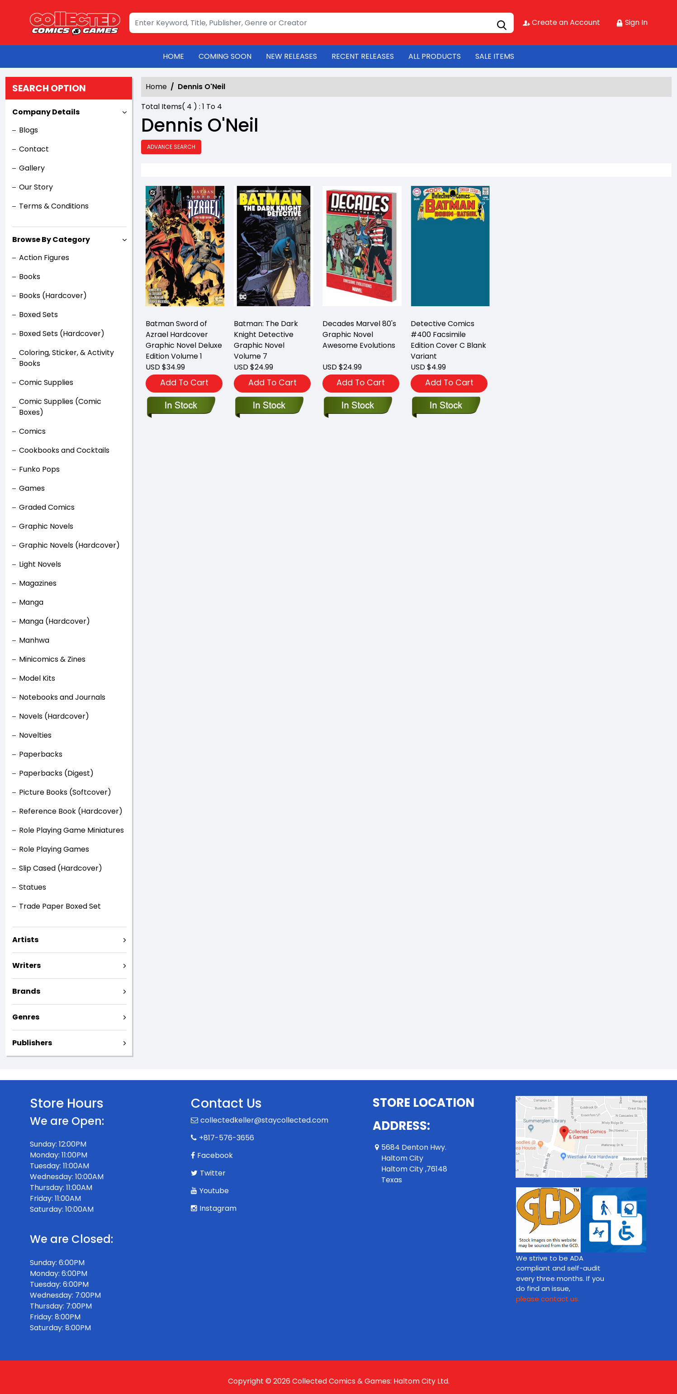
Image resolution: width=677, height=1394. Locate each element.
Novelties (35, 735)
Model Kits (37, 678)
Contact (34, 149)
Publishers (32, 1043)
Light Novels (40, 564)
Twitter (213, 1173)
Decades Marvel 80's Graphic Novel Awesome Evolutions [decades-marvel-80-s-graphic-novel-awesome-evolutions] (359, 334)
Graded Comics (47, 507)
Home (156, 86)
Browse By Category (51, 239)
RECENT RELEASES (362, 56)
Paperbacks (40, 754)
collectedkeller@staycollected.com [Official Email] (264, 1120)
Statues (32, 887)
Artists (25, 939)
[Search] (321, 23)
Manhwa (34, 640)
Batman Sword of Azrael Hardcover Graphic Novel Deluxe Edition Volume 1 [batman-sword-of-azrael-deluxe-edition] (184, 339)
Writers (26, 965)
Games (32, 488)
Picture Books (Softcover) (65, 792)
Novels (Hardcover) (54, 716)
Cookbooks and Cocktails (64, 450)
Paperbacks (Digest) (56, 773)
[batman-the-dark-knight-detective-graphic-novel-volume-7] (273, 248)
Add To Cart (184, 382)
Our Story (36, 187)
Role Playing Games (54, 849)
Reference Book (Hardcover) (71, 811)
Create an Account (561, 22)
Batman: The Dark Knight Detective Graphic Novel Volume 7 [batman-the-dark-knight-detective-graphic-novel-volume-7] (266, 339)
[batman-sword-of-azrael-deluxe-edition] (185, 248)
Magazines (38, 583)
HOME (173, 56)
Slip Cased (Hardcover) (60, 868)
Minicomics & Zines (52, 659)
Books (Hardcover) (53, 295)
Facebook (215, 1155)
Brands (26, 991)
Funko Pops (39, 469)
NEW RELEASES (291, 56)
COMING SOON (225, 56)
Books (29, 276)
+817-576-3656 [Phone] (226, 1138)
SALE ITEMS (494, 56)
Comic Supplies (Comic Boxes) (60, 406)
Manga (31, 602)
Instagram (218, 1208)
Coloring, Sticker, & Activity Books (66, 358)
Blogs (28, 130)
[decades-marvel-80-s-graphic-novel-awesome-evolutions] (362, 248)
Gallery (32, 168)
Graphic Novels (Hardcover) (69, 545)
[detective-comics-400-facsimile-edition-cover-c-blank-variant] (450, 248)
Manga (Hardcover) (54, 621)
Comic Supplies (46, 382)
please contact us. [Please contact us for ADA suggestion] (547, 1299)
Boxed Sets (38, 314)
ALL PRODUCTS (434, 56)
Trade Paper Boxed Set (60, 906)
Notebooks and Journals (62, 697)
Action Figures (44, 257)
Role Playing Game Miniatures (71, 830)
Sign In (632, 22)
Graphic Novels (46, 526)
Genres (25, 1017)
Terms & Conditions (54, 206)
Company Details (46, 112)
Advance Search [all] (171, 147)
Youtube (214, 1190)
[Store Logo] (75, 22)
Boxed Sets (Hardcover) (61, 333)
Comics (32, 431)
